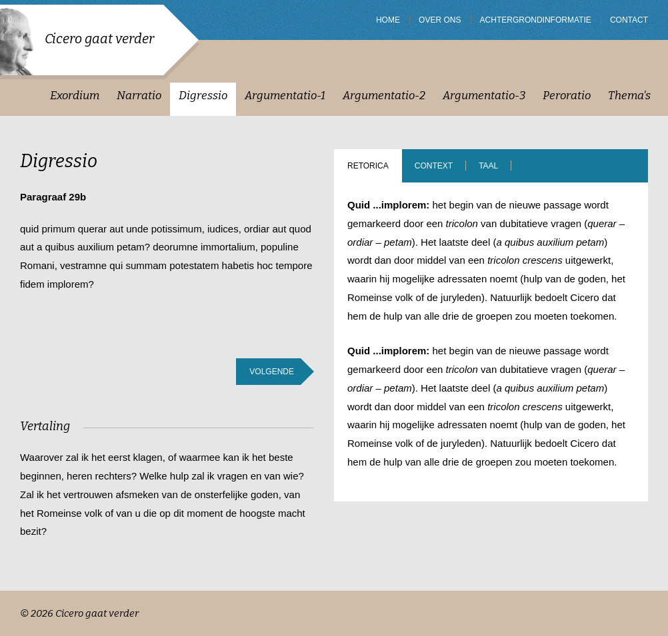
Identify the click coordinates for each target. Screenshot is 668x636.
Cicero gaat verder (99, 39)
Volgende (271, 371)
